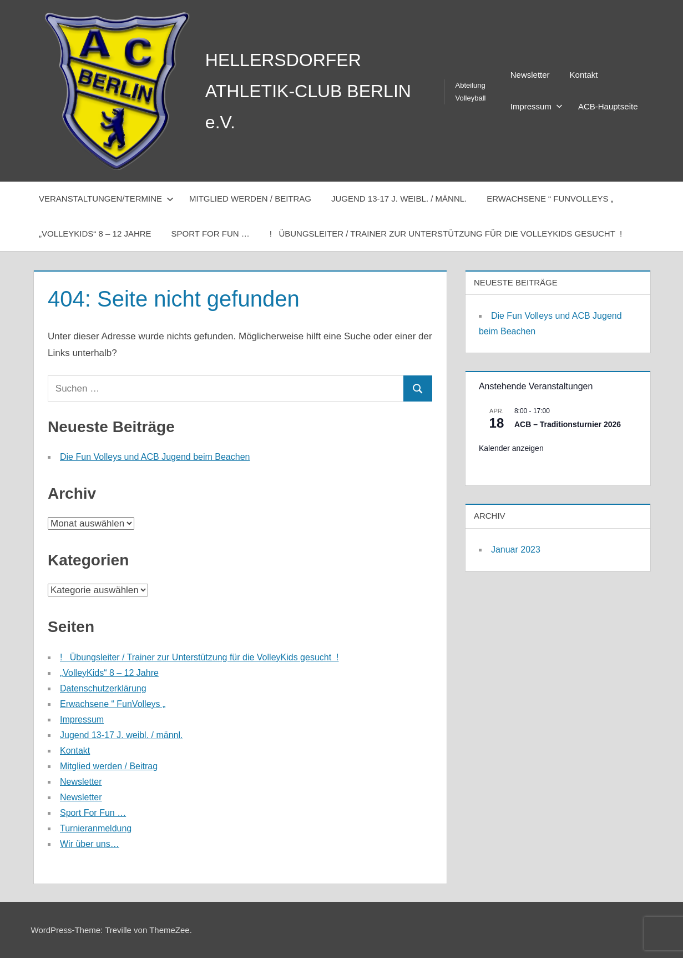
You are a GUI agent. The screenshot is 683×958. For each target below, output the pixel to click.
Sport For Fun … (210, 233)
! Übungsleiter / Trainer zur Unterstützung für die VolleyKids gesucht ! (446, 233)
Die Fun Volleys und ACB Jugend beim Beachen (155, 457)
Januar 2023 (515, 549)
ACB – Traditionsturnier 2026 (567, 424)
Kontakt (584, 74)
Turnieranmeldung (95, 828)
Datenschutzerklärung (103, 688)
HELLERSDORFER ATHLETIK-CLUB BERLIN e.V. (308, 91)
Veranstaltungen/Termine (106, 198)
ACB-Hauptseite (608, 106)
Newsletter (530, 74)
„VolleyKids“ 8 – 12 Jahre (95, 233)
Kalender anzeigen (511, 448)
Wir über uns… (89, 844)
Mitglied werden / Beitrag (250, 198)
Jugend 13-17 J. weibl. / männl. (399, 198)
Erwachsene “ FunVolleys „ (550, 198)
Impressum (536, 106)
